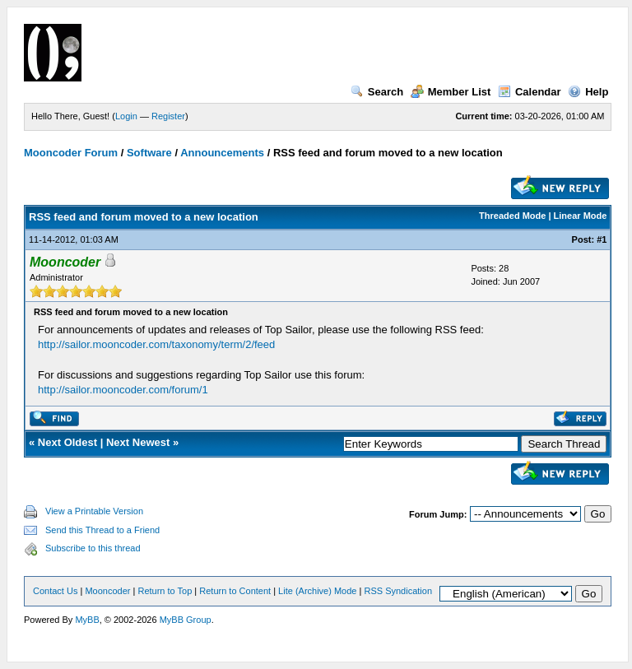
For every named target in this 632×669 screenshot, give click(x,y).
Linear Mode (580, 216)
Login (126, 116)
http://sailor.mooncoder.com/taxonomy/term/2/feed (156, 344)
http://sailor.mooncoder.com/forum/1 (123, 389)
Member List (451, 92)
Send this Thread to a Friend (102, 530)
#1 (601, 239)
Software (149, 152)
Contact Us (55, 591)
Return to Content (235, 591)
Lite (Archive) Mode (317, 591)
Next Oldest (67, 442)
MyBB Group (185, 620)
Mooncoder (107, 591)
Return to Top (164, 591)
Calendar (529, 92)
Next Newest (138, 442)
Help (588, 92)
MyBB (87, 620)
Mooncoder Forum (71, 152)
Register (168, 116)
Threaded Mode (512, 216)
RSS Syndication (398, 591)
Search (377, 92)
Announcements (222, 152)
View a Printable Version (94, 511)
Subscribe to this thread (93, 548)
